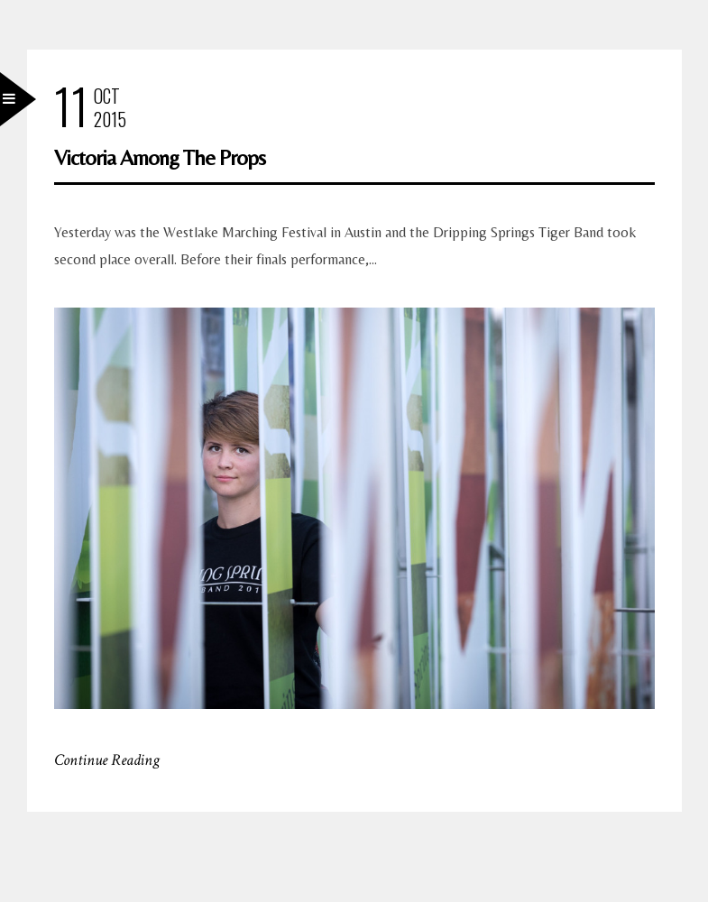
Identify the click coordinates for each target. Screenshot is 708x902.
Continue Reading (107, 760)
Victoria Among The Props (159, 157)
